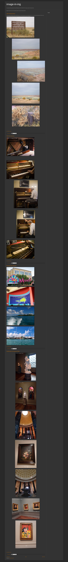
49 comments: (8, 348)
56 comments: (8, 133)
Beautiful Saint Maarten (11, 265)
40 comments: (8, 554)
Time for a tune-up (10, 136)
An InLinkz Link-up (8, 131)
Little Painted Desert (10, 13)
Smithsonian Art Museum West (12, 351)
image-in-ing (13, 4)
